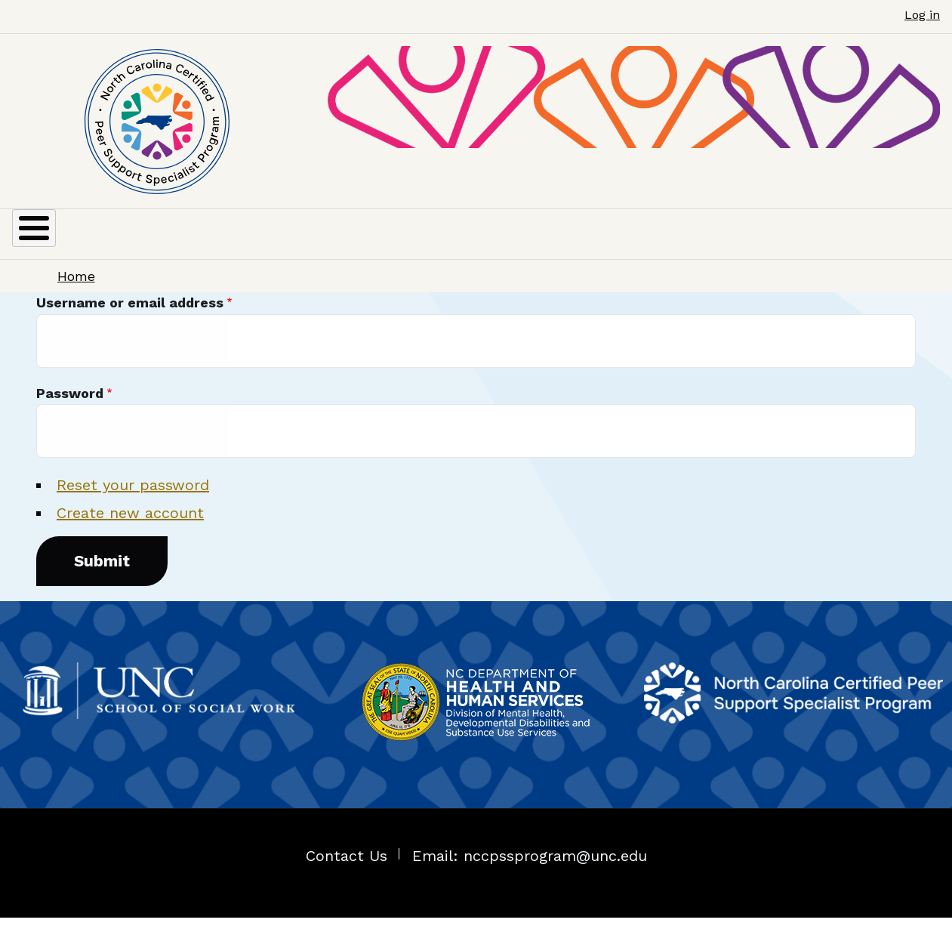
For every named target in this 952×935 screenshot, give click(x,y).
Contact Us (346, 873)
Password (69, 410)
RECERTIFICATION (383, 242)
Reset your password (133, 503)
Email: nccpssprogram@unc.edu (529, 873)
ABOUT (50, 242)
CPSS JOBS (749, 242)
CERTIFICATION (198, 242)
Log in (922, 15)
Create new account (130, 531)
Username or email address (129, 321)
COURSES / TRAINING (554, 242)
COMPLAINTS (880, 242)
